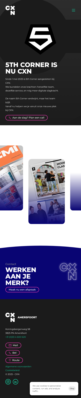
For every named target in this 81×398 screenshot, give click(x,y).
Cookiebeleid (12, 370)
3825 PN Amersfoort (16, 333)
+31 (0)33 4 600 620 (15, 337)
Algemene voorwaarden (18, 366)
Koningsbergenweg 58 (17, 329)
